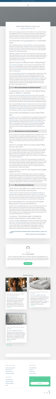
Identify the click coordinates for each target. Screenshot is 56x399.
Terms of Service (32, 373)
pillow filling (28, 98)
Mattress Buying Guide (10, 367)
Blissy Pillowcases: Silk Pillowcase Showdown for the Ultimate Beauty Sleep (15, 294)
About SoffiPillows (33, 367)
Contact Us (31, 369)
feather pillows (24, 105)
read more (9, 307)
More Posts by (28, 263)
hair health (23, 59)
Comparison (14, 330)
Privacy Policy (32, 371)
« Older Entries (9, 345)
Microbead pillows (36, 79)
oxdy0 (23, 28)
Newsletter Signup (9, 381)
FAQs (7, 385)
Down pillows (12, 117)
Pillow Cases (32, 28)
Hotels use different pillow (14, 64)
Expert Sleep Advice (10, 383)
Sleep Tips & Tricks (9, 371)
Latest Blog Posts (9, 379)
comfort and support (22, 110)
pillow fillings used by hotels (21, 73)
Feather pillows (15, 120)
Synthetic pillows (33, 123)
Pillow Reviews (9, 369)
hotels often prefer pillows (19, 69)
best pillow (17, 206)
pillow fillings (29, 45)
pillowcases (30, 178)
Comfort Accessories (10, 373)
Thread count (12, 192)
